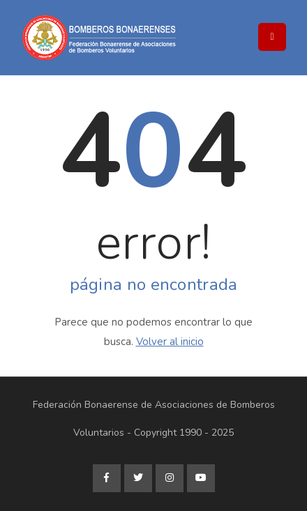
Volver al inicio (170, 342)
